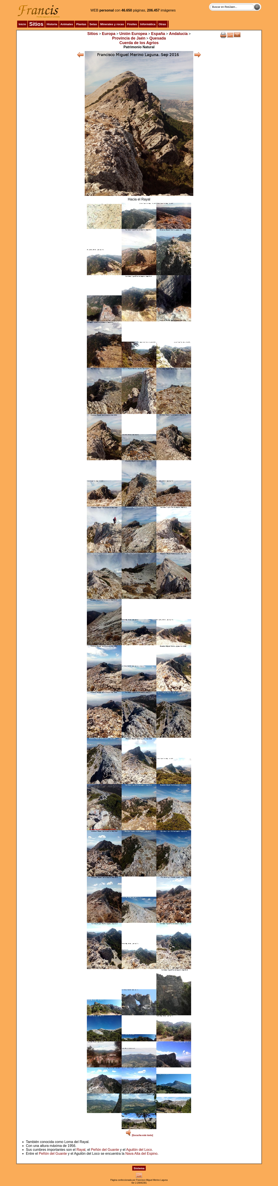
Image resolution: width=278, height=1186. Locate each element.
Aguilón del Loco (139, 1149)
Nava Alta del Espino (141, 1153)
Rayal (80, 1149)
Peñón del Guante (105, 1149)
